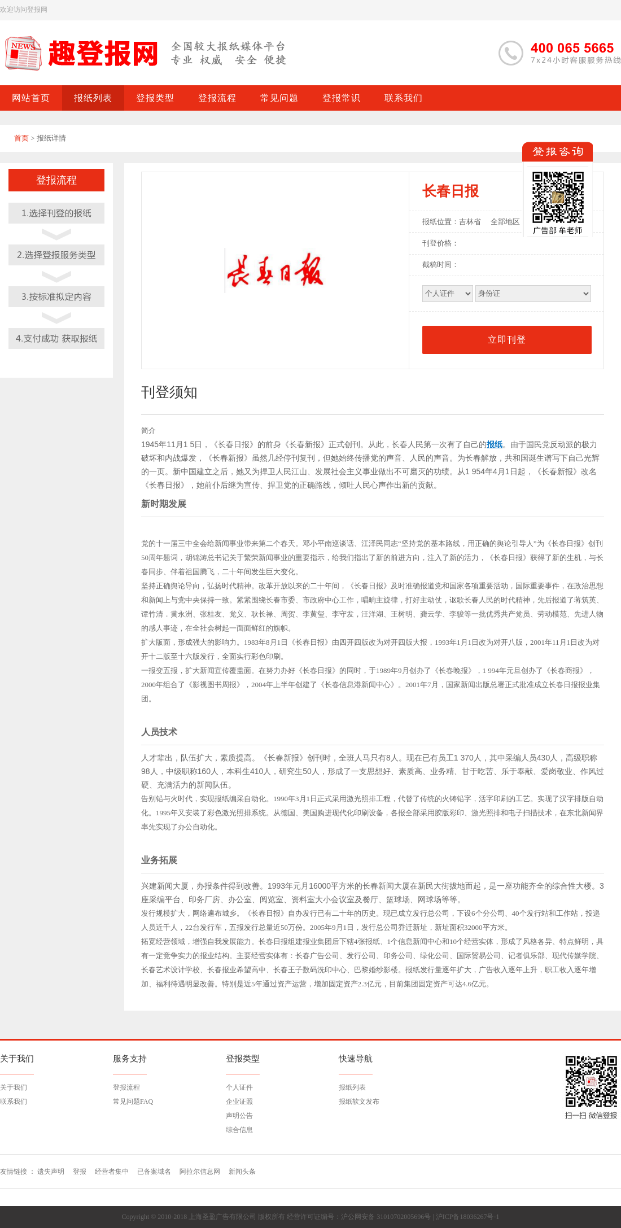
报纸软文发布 (359, 1101)
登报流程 (126, 1087)
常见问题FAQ (133, 1101)
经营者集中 (112, 1171)
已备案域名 (154, 1171)
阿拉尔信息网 (200, 1171)
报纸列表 (352, 1087)
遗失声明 (50, 1171)
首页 (21, 138)
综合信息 (239, 1130)
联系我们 (13, 1101)
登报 (79, 1171)
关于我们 (13, 1087)
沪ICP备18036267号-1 (468, 1217)
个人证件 (239, 1087)
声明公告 (239, 1116)
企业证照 (239, 1101)
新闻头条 (242, 1171)
